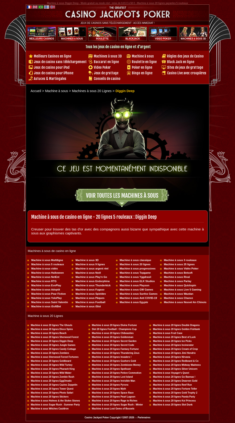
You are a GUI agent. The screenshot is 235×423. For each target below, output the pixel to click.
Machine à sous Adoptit (45, 289)
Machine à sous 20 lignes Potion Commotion (116, 373)
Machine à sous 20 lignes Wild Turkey (52, 365)
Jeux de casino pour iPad (52, 67)
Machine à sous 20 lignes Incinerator (173, 345)
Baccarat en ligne (106, 62)
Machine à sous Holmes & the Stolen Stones (55, 400)
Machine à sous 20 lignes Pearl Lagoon (113, 396)
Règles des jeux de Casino (185, 56)
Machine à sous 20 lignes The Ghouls (51, 325)
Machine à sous (143, 56)
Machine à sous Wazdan (178, 293)
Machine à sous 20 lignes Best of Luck (174, 337)
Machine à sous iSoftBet (46, 306)
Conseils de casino (107, 78)
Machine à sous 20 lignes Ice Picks (172, 341)
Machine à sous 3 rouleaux (180, 260)
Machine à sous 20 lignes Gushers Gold (114, 361)
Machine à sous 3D (86, 260)
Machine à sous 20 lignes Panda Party (174, 396)
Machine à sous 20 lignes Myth (109, 388)
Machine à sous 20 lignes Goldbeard (51, 361)
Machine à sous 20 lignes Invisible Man (113, 381)
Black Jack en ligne (180, 62)
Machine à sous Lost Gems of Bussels (113, 408)
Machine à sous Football (90, 302)
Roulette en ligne (144, 62)
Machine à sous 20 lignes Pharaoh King (53, 369)
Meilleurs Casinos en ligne (52, 56)
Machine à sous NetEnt (45, 277)
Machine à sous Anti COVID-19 (138, 298)
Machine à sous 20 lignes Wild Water (51, 373)
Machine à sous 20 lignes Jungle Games (53, 345)
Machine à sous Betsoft (178, 272)
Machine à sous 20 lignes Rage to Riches (114, 400)
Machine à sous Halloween (47, 272)
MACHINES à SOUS (72, 38)
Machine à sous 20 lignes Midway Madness (177, 365)
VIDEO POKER (163, 38)
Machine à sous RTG (43, 281)
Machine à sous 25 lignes (179, 264)
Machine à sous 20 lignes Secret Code (113, 345)
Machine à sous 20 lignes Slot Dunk (173, 404)
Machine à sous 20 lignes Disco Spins (52, 329)
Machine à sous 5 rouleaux (47, 264)
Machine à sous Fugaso (89, 289)
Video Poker (102, 67)
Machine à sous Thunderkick (92, 285)
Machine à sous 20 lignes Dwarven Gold (175, 381)
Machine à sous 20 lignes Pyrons (110, 385)
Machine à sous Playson (134, 285)
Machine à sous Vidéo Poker (181, 268)
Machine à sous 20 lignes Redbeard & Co (175, 361)
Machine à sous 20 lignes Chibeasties (113, 333)
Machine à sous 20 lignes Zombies (50, 353)
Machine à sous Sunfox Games (139, 293)
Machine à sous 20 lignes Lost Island (112, 377)
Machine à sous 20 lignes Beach (49, 333)
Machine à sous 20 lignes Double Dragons (176, 325)
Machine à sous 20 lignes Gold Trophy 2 (175, 392)
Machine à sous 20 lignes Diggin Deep (52, 341)
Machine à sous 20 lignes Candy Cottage (53, 349)
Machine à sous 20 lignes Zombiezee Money (116, 365)
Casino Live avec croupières (186, 73)
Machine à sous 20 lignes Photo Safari (52, 392)
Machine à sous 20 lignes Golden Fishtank (176, 329)
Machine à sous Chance (178, 298)
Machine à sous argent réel (91, 268)
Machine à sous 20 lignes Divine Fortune (114, 325)
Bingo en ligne (142, 73)
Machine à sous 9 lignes (90, 264)
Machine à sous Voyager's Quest (171, 373)
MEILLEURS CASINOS (41, 38)
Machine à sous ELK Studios (137, 281)
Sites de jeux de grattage (185, 67)
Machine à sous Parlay (177, 281)
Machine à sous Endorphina (92, 281)
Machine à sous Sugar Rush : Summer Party (55, 404)
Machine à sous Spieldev (90, 293)
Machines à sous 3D (108, 56)
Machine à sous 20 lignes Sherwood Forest (55, 337)
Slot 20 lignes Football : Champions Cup (114, 329)
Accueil (36, 91)
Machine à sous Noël (88, 272)
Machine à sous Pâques (89, 298)
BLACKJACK (132, 38)
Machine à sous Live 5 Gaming (182, 289)
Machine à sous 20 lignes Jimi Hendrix (174, 353)
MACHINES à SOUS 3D (193, 38)
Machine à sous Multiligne (47, 260)
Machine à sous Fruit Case (167, 333)
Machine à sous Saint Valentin (49, 302)
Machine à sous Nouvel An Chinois (185, 302)
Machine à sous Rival (177, 277)
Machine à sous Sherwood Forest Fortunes (54, 357)
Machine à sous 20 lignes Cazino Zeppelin (54, 385)
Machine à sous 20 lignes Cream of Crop (175, 349)
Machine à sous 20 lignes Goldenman (112, 337)
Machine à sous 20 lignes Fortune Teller (175, 388)
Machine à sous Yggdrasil (135, 277)
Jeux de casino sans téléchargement (60, 62)
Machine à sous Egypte (134, 302)
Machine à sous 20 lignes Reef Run (172, 385)
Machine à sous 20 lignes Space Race (113, 392)
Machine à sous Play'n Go (91, 277)
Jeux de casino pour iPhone (53, 73)
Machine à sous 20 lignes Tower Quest (52, 388)
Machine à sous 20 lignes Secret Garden (114, 341)
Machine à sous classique (135, 260)
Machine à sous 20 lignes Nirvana (171, 357)
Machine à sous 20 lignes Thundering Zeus (116, 353)
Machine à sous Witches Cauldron (50, 408)
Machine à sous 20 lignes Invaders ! (112, 357)
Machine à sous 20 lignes (135, 264)
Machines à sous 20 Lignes (92, 91)
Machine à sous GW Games (136, 289)
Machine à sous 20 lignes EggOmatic (51, 381)
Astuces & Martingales (50, 78)
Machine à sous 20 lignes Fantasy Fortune (115, 349)
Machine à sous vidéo (44, 268)
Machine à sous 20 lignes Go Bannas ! (174, 377)
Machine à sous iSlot (88, 306)
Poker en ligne (142, 67)
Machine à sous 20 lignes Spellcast (111, 369)
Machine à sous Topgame (135, 272)
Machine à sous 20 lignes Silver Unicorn (175, 369)
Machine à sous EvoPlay (46, 285)
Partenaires (144, 417)
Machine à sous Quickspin (180, 285)
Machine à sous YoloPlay (46, 298)
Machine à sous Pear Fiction (48, 293)
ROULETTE (102, 38)
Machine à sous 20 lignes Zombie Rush (52, 377)
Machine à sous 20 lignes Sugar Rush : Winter (117, 404)
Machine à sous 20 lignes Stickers (50, 396)
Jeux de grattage (106, 73)
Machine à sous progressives (137, 268)
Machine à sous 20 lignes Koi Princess (174, 400)
